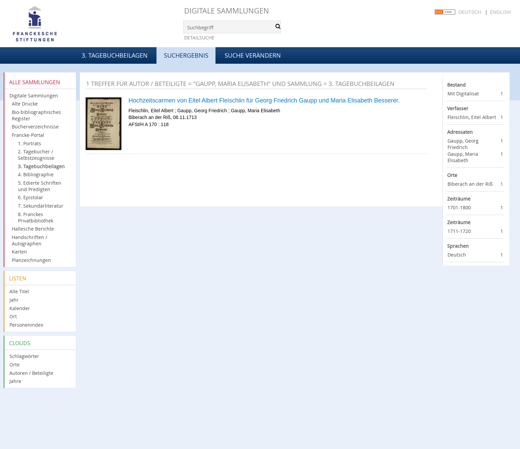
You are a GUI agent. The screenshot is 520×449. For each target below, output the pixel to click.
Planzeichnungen (31, 260)
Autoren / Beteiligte (31, 373)
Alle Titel (19, 291)
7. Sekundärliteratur (40, 206)
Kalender (19, 308)
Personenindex (26, 325)
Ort (13, 316)
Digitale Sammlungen (226, 11)
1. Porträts (29, 143)
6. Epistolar (30, 197)
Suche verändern (253, 55)
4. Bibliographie (36, 174)
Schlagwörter (24, 356)
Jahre (15, 381)
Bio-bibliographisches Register (36, 115)
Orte (14, 364)
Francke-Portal (28, 135)
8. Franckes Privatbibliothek (35, 217)
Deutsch (469, 12)
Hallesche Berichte (33, 229)
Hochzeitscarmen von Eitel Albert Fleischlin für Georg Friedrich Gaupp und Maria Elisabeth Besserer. (264, 100)
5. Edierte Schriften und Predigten (39, 186)
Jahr (14, 300)
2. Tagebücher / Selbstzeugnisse (36, 154)
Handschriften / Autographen (29, 240)
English (500, 12)
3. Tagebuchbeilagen (115, 55)
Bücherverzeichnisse (35, 126)
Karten (19, 251)
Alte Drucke (25, 103)
